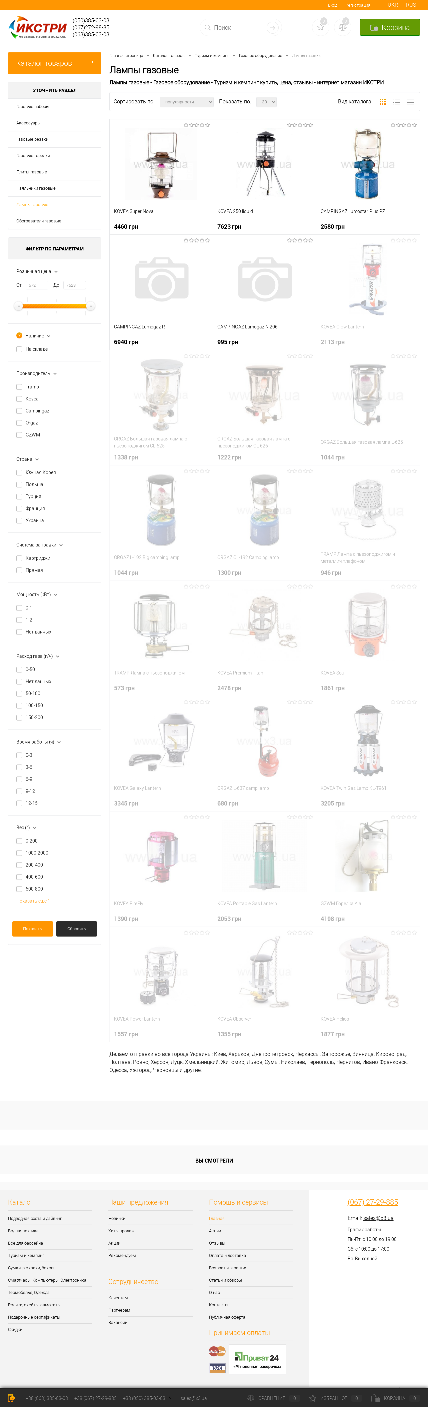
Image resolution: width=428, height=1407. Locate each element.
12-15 (32, 803)
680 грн (227, 803)
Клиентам (118, 1297)
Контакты (218, 1304)
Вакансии (117, 1322)
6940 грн (126, 342)
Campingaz (37, 410)
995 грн (227, 342)
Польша (34, 484)
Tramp (32, 386)
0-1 (29, 607)
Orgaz (32, 422)
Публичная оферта (227, 1317)
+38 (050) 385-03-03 (144, 1398)
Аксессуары (28, 122)
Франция (35, 508)
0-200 (32, 841)
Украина (35, 520)
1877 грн (333, 1034)
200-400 (34, 865)
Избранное (335, 1398)
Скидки (15, 1329)
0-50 (30, 669)
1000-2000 (37, 853)
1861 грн (333, 688)
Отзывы (217, 1243)
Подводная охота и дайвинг (35, 1218)
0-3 (29, 755)
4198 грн (333, 919)
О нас (214, 1292)
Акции (114, 1243)
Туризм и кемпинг (26, 1255)
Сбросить (76, 928)
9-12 (30, 791)
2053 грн (229, 919)
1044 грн (333, 457)
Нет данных (38, 631)
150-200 (34, 717)
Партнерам (119, 1310)
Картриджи (38, 558)
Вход (332, 5)
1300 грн (229, 572)
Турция (33, 496)
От (19, 285)
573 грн (124, 688)
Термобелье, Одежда (29, 1292)
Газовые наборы (32, 106)
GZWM (33, 434)
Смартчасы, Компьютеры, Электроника (47, 1280)
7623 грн (229, 226)
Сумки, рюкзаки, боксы (31, 1267)
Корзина (395, 1398)
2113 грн (333, 342)
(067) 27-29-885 (373, 1202)
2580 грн (333, 226)
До (56, 285)
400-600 (34, 877)
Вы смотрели (214, 1160)
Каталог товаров (54, 63)
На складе (37, 349)
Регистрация (357, 5)
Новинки (116, 1218)
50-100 (33, 693)
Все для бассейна (25, 1243)
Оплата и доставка (227, 1255)
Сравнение (273, 1398)
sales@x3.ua (378, 1218)
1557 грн (126, 1034)
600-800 (34, 889)
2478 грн (229, 688)
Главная (217, 1218)
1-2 (29, 619)
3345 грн (126, 803)
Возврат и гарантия (228, 1267)
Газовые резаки (32, 139)
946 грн (331, 572)
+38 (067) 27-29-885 (95, 1398)
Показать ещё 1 (33, 901)
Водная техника (23, 1230)
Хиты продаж (121, 1230)
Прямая (34, 570)
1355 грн (229, 1034)
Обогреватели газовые (38, 220)
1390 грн (126, 919)
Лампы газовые (32, 204)
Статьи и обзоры (225, 1280)
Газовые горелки (33, 155)
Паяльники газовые (36, 188)
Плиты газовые (31, 171)
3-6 (29, 767)
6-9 (29, 779)
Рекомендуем (122, 1255)
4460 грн (126, 226)
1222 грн (229, 457)
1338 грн (126, 457)
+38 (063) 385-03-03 (47, 1398)
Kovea (32, 398)
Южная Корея (41, 472)
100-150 (34, 705)
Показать (32, 928)
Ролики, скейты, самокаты (34, 1304)
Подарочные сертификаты (34, 1317)
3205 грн (333, 803)
